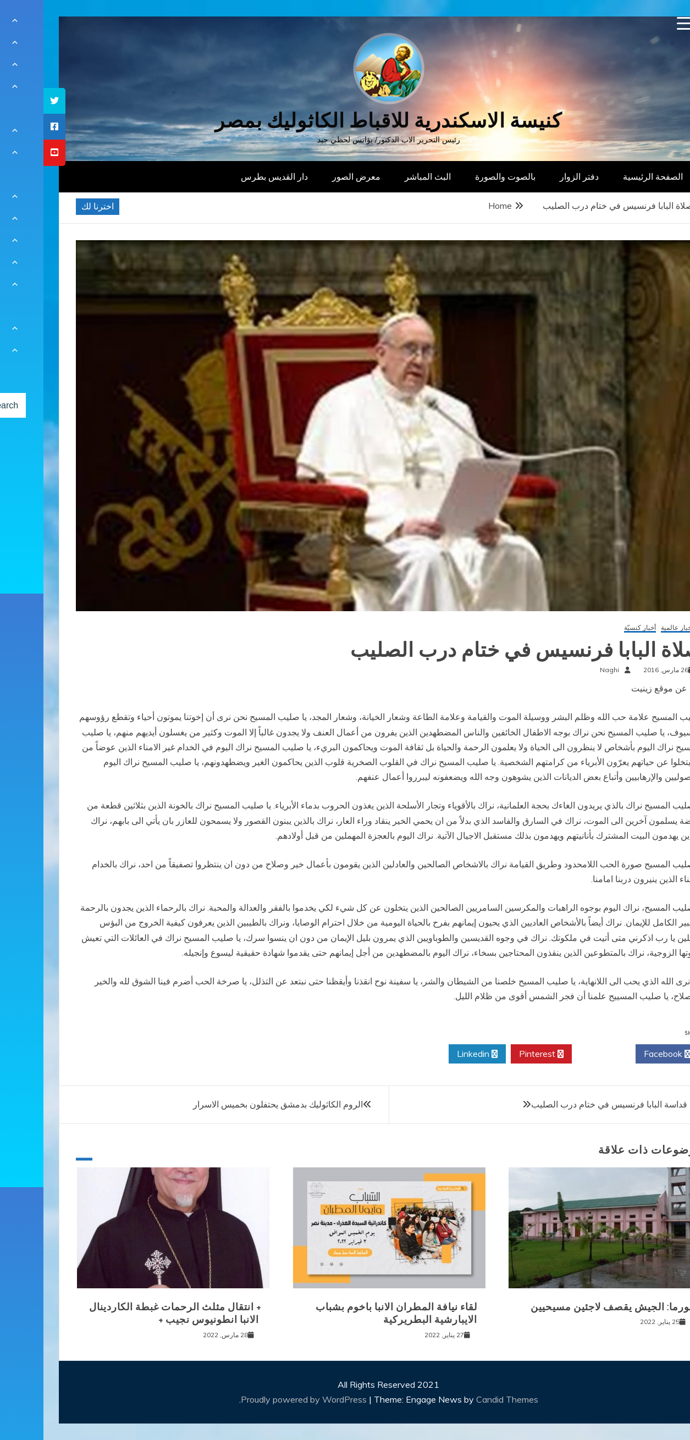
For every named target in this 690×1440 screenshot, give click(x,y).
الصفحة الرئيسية (609, 176)
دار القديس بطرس (230, 176)
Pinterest (498, 1054)
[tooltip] (11, 101)
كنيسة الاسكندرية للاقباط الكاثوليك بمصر (345, 120)
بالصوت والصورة (462, 176)
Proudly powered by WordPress (261, 1399)
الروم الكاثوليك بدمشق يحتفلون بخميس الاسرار (234, 1104)
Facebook (623, 1054)
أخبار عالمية (633, 628)
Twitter (560, 1054)
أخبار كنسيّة (596, 628)
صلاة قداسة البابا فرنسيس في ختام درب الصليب (576, 1104)
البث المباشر (384, 176)
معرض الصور (313, 176)
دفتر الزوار (535, 176)
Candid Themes (464, 1399)
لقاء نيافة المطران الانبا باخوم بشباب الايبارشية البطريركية (353, 1313)
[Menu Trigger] (640, 23)
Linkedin (433, 1054)
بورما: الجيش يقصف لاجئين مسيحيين (568, 1307)
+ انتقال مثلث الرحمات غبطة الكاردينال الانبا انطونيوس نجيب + (132, 1313)
